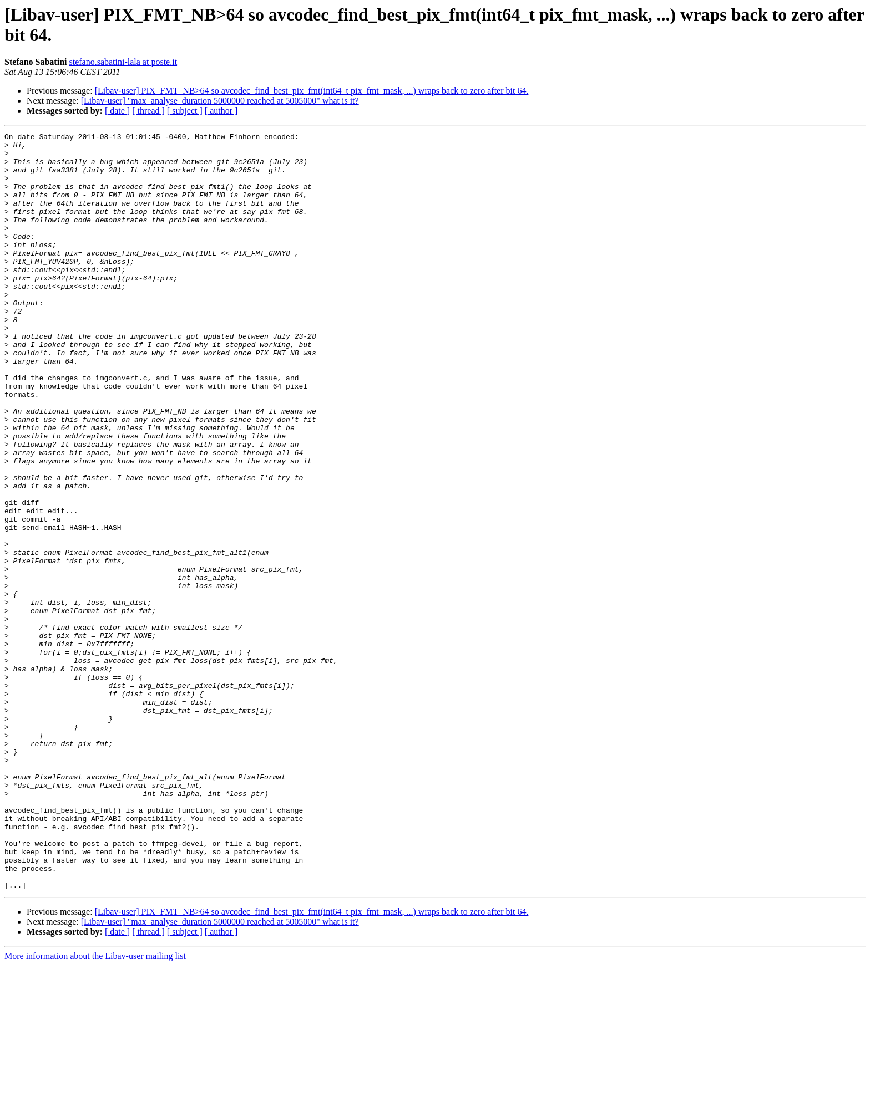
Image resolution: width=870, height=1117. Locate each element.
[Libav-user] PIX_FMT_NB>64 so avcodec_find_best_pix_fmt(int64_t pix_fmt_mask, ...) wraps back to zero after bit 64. (312, 90)
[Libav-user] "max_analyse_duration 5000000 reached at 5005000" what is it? (220, 100)
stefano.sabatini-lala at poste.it (123, 62)
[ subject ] (185, 110)
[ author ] (221, 110)
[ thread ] (148, 110)
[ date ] (117, 110)
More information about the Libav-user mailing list (95, 1107)
